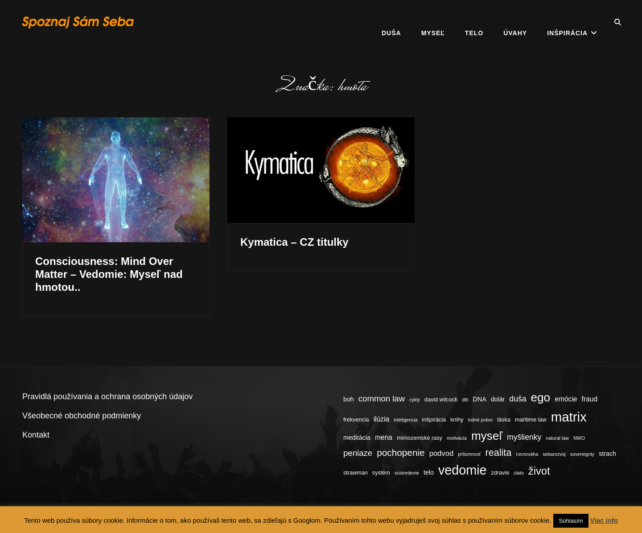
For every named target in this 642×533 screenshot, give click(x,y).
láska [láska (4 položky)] (503, 420)
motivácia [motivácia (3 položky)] (457, 438)
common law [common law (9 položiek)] (381, 398)
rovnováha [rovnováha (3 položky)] (527, 454)
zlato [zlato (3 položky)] (519, 472)
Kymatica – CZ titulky (294, 242)
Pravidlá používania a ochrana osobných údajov (107, 396)
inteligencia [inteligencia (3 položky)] (405, 419)
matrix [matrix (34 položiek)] (569, 416)
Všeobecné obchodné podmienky (81, 415)
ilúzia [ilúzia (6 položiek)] (382, 419)
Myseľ (433, 22)
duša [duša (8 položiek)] (517, 398)
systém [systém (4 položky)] (381, 473)
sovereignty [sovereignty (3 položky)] (582, 454)
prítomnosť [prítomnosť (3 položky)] (469, 454)
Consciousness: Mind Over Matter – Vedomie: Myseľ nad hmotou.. (109, 274)
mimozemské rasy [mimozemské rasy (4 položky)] (419, 438)
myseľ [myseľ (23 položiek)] (486, 435)
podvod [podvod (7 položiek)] (441, 453)
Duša (391, 22)
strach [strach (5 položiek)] (607, 453)
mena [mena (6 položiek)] (383, 437)
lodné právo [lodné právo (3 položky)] (480, 419)
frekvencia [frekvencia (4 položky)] (356, 420)
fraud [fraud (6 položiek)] (590, 399)
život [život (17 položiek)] (539, 471)
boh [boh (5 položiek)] (348, 399)
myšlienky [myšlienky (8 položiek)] (524, 437)
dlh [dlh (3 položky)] (465, 399)
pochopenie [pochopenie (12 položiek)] (400, 452)
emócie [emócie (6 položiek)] (566, 399)
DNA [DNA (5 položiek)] (479, 399)
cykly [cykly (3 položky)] (414, 399)
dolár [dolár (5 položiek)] (498, 399)
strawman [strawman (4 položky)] (355, 473)
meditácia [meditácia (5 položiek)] (356, 437)
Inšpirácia (567, 22)
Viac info (604, 520)
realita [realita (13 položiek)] (499, 452)
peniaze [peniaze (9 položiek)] (357, 453)
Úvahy (515, 22)
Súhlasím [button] (571, 520)
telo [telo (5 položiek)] (429, 472)
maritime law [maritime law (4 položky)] (531, 420)
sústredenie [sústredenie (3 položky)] (407, 472)
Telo (474, 22)
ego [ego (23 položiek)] (541, 397)
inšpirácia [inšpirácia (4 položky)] (434, 420)
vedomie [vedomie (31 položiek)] (462, 470)
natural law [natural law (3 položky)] (557, 438)
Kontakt (35, 434)
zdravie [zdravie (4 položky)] (500, 473)
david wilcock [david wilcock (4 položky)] (440, 400)
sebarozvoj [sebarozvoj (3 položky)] (554, 454)
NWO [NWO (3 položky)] (579, 438)
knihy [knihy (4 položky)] (457, 420)
